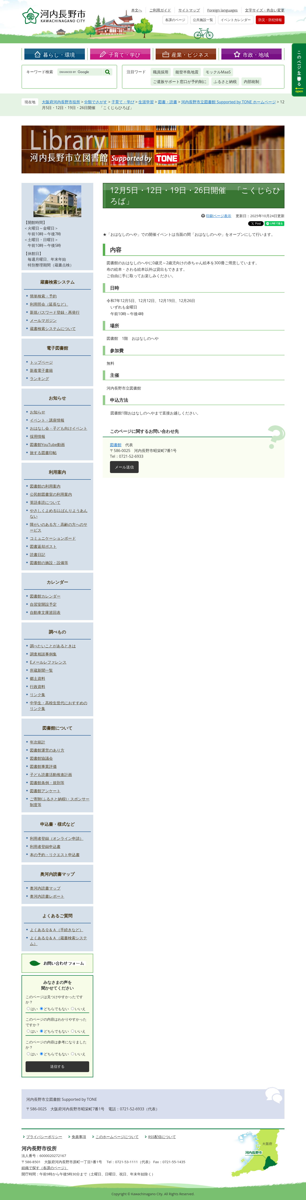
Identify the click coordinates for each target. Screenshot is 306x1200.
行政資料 (37, 686)
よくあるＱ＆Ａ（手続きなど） (56, 929)
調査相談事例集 (43, 654)
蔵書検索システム (57, 282)
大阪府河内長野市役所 (61, 102)
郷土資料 (37, 678)
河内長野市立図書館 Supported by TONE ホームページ (228, 102)
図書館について (57, 728)
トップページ (41, 362)
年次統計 (37, 742)
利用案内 (57, 472)
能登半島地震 (186, 72)
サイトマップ (189, 10)
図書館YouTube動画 (47, 444)
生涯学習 (146, 102)
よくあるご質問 (57, 916)
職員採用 (160, 72)
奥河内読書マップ (57, 874)
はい (34, 1008)
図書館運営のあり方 (47, 750)
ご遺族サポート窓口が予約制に (180, 81)
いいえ (80, 1008)
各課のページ (175, 19)
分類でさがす (95, 102)
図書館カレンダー (45, 596)
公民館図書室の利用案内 (51, 494)
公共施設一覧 (203, 19)
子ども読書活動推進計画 (51, 774)
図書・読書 (167, 102)
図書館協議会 (41, 758)
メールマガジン (43, 320)
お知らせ (57, 398)
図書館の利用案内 (45, 486)
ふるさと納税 (225, 81)
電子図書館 (57, 348)
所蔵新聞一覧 (41, 670)
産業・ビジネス (190, 54)
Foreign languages (222, 10)
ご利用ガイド (160, 10)
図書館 (115, 444)
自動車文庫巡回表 (45, 612)
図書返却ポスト (43, 546)
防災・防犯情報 (270, 19)
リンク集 (37, 694)
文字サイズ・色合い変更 (264, 10)
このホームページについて (117, 1136)
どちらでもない (56, 1008)
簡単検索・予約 (43, 296)
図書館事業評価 (43, 766)
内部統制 (251, 81)
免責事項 (79, 1136)
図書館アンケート (45, 790)
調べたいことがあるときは (53, 646)
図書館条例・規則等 (47, 782)
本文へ (136, 10)
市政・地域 (256, 54)
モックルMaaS (218, 72)
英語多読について (45, 502)
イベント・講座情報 (47, 420)
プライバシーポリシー (44, 1136)
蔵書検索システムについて (53, 328)
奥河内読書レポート (47, 896)
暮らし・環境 (59, 54)
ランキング (39, 378)
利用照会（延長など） (49, 304)
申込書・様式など (57, 824)
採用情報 (37, 436)
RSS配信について (162, 1136)
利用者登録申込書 (45, 846)
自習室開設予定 (43, 604)
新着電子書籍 (41, 370)
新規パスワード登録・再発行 (55, 312)
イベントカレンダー (236, 19)
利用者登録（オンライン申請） (56, 838)
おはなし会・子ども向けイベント (58, 428)
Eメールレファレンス (48, 662)
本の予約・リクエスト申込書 (55, 854)
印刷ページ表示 (218, 215)
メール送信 (124, 467)
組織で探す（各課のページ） (45, 1167)
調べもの (57, 632)
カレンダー (57, 582)
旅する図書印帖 (43, 452)
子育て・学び (125, 54)
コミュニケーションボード (53, 538)
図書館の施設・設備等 (49, 562)
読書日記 (37, 554)
